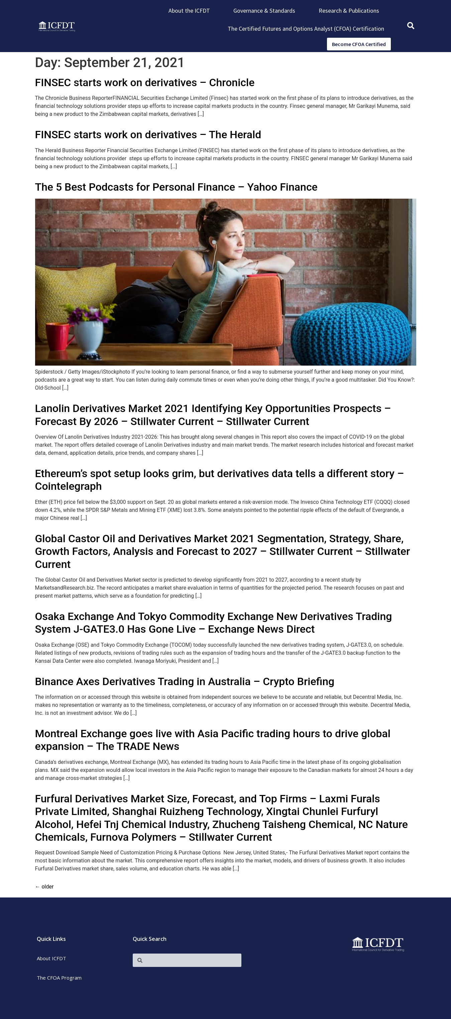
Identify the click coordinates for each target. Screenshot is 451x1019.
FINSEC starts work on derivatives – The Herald (148, 134)
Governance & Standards (264, 10)
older (44, 886)
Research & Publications (349, 10)
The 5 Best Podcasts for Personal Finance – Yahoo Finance (176, 187)
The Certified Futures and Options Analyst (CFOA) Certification (306, 28)
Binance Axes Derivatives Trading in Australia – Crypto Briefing (185, 681)
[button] (410, 26)
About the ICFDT (189, 10)
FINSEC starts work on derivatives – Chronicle (145, 82)
